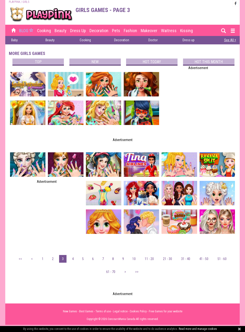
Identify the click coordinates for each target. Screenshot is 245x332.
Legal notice (120, 311)
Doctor (153, 40)
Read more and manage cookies (198, 329)
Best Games (86, 311)
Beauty (61, 30)
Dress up (78, 30)
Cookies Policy (138, 311)
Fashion (130, 30)
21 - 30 (167, 259)
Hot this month (209, 61)
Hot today (152, 61)
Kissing (186, 30)
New (95, 61)
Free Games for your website (165, 311)
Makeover (149, 30)
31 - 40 (185, 259)
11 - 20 (149, 259)
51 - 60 (222, 259)
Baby (14, 40)
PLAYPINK (14, 2)
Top (38, 61)
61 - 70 (110, 272)
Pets (116, 30)
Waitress (169, 30)
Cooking (44, 30)
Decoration (98, 30)
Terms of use (103, 311)
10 (134, 259)
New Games (70, 311)
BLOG (26, 30)
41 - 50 (203, 259)
